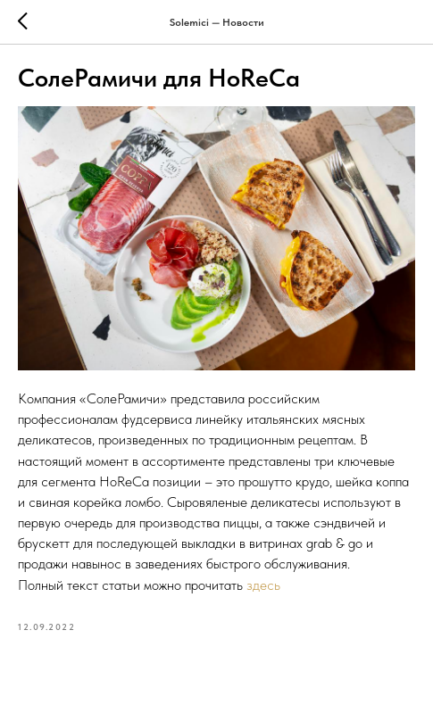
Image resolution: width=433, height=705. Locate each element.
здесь (263, 584)
